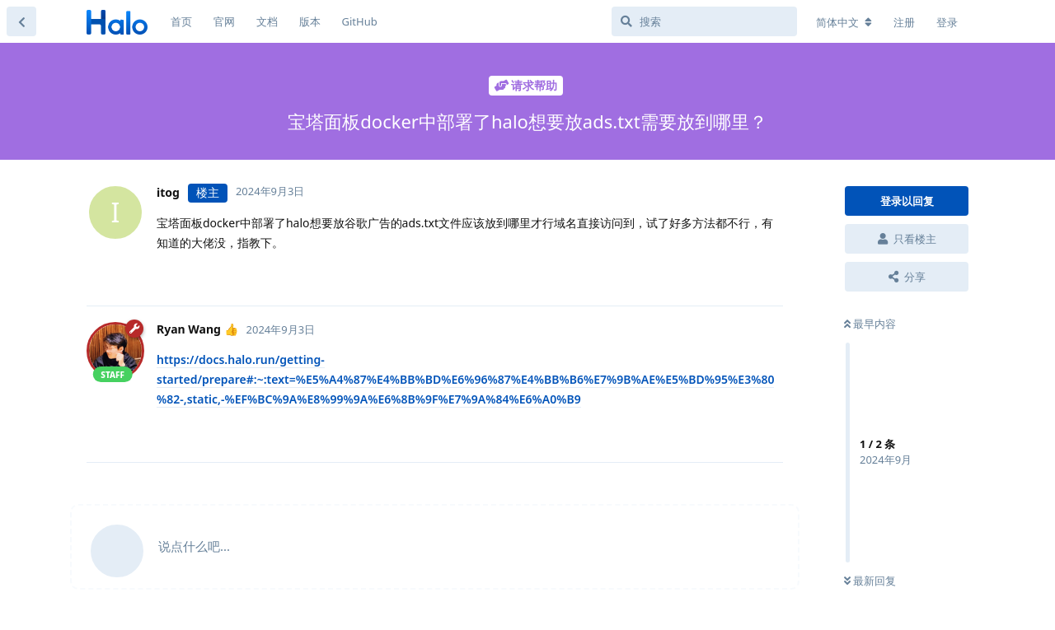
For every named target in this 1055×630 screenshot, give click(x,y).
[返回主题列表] (21, 21)
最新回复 (870, 580)
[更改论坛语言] (844, 22)
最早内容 (870, 323)
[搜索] (704, 21)
